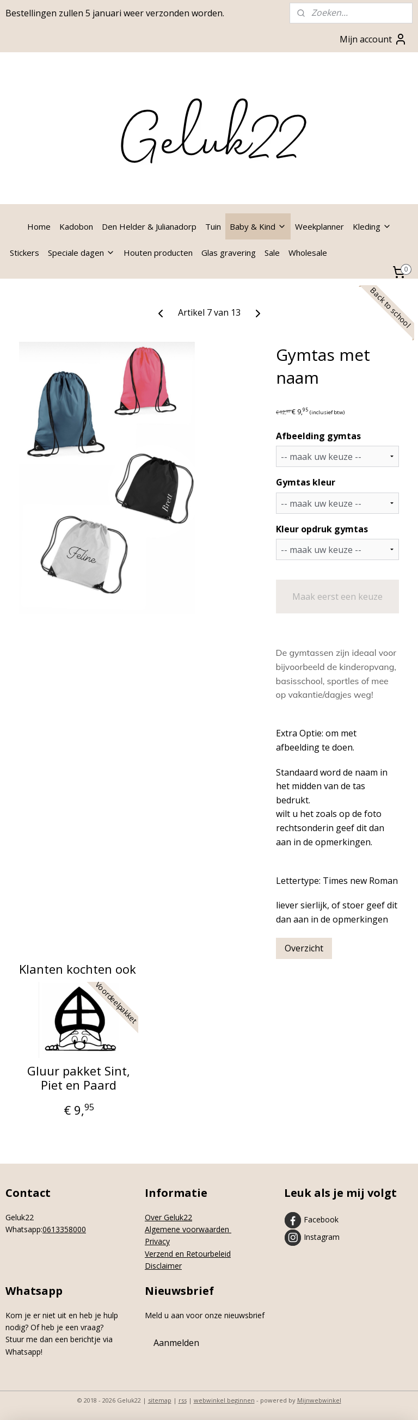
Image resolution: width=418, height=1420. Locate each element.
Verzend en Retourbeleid (188, 1254)
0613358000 (64, 1229)
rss (183, 1400)
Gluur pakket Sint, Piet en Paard (78, 1078)
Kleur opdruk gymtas (322, 529)
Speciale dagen (81, 252)
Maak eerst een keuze (337, 597)
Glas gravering (228, 252)
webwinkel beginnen (224, 1400)
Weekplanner (319, 226)
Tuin (213, 226)
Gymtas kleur (305, 482)
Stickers (24, 252)
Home (39, 226)
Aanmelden (176, 1343)
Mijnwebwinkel (319, 1400)
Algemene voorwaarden (188, 1229)
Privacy (157, 1241)
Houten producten (158, 252)
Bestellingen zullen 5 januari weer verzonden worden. (114, 13)
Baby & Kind (258, 226)
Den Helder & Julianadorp (149, 226)
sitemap (159, 1400)
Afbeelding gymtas (318, 436)
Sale (272, 252)
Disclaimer (163, 1266)
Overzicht (304, 948)
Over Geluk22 (168, 1217)
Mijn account (373, 39)
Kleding (372, 226)
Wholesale (307, 252)
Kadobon (76, 226)
